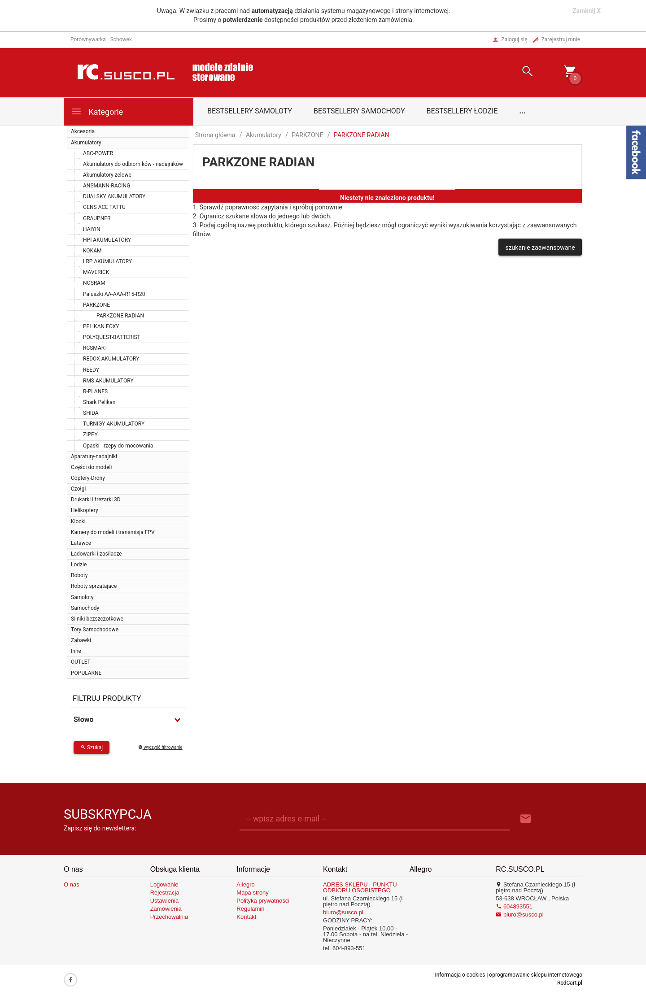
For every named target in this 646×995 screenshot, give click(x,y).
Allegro (245, 884)
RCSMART (95, 348)
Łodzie (79, 564)
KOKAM (92, 251)
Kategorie (97, 111)
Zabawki (81, 640)
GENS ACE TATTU (104, 207)
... (522, 111)
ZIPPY (90, 434)
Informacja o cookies (460, 975)
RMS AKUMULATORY (108, 381)
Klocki (78, 521)
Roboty (79, 575)
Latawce (81, 543)
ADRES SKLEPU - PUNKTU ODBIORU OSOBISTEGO (360, 887)
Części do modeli (91, 467)
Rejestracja (164, 892)
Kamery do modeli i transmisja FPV (113, 532)
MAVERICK (96, 272)
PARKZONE (96, 305)
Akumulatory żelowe (107, 175)
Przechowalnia (169, 916)
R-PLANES (95, 391)
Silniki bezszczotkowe (97, 619)
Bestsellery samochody (359, 111)
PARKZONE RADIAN (120, 316)
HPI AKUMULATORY (107, 240)
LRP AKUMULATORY (107, 261)
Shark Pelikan (99, 402)
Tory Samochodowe (94, 629)
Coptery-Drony (88, 478)
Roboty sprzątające (94, 586)
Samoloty (82, 597)
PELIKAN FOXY (101, 326)
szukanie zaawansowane (540, 247)
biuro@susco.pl (343, 912)
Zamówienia (166, 908)
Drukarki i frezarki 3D (96, 499)
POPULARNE (86, 673)
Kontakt (246, 916)
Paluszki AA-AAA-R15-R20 (114, 294)
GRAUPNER (96, 218)
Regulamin (250, 908)
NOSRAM (94, 283)
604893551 (514, 906)
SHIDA (91, 413)
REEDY (91, 370)
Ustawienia (164, 900)
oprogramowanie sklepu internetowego (535, 975)
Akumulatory (86, 142)
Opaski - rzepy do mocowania (118, 446)
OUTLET (81, 662)
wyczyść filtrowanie (160, 747)
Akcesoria (83, 131)
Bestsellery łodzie (462, 111)
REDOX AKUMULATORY (111, 359)
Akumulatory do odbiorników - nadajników (133, 164)
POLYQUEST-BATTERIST (111, 337)
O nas (71, 884)
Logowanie (164, 884)
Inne (76, 651)
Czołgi (78, 489)
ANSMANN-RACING (106, 185)
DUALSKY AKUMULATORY (114, 196)
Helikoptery (84, 510)
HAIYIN (91, 229)
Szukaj (91, 747)
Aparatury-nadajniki (94, 456)
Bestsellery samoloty (249, 111)
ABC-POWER (98, 153)
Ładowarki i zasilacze (96, 554)
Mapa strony (252, 892)
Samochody (85, 608)
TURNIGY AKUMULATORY (113, 424)
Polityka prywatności (262, 900)
